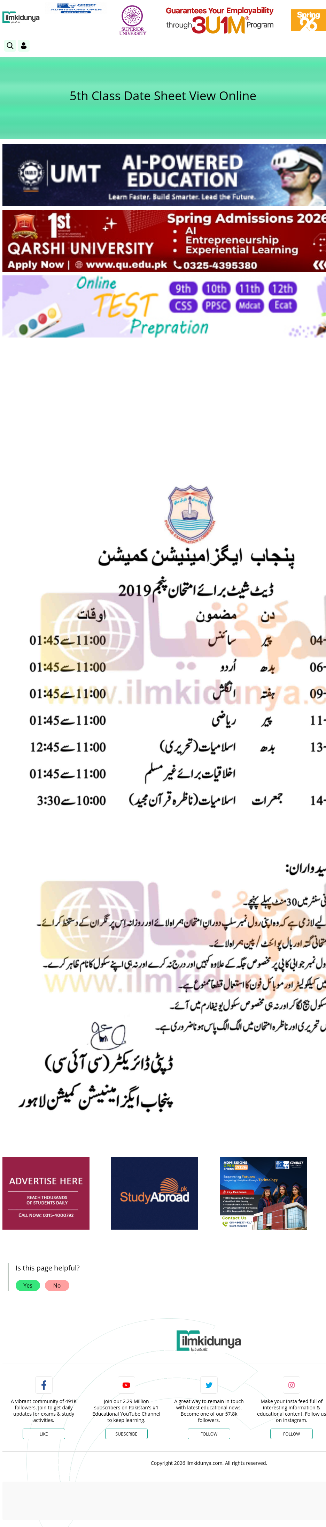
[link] (76, 8)
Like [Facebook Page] (44, 1434)
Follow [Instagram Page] (291, 1434)
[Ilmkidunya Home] (21, 17)
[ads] (46, 1193)
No (57, 1285)
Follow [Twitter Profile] (209, 1434)
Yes (27, 1285)
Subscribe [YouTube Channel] (126, 1434)
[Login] (24, 46)
